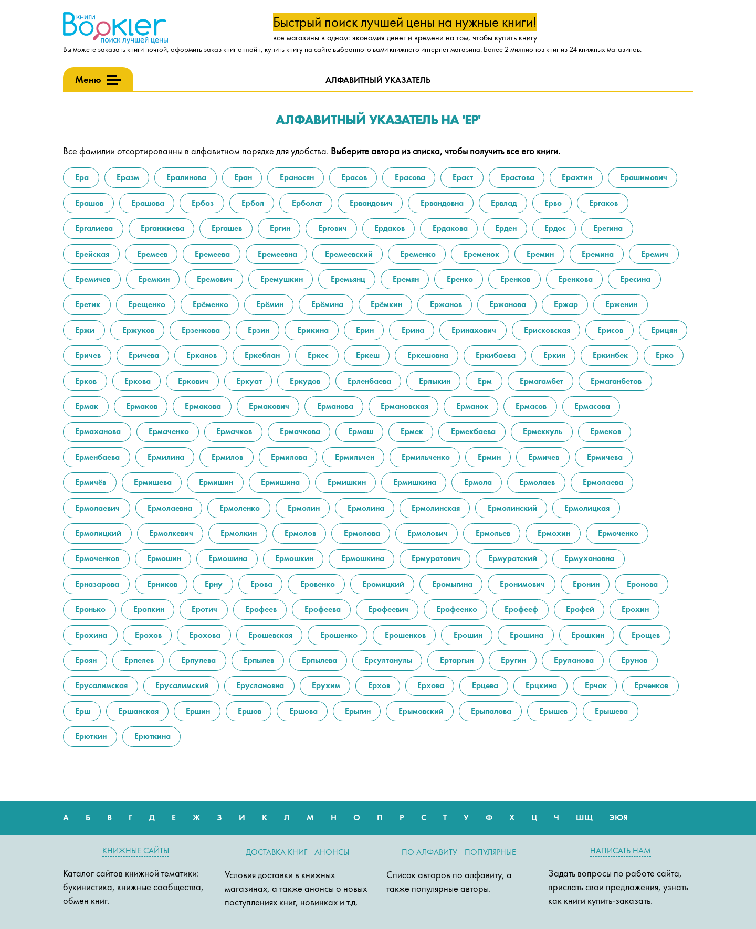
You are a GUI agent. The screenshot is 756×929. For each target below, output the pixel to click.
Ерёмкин (385, 304)
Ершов (248, 710)
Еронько (89, 609)
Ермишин (215, 482)
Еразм (126, 177)
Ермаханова (97, 431)
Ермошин (163, 558)
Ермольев (492, 533)
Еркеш (367, 355)
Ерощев (644, 634)
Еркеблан (261, 355)
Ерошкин (586, 634)
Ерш (81, 710)
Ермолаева (602, 482)
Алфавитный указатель (378, 80)
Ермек (410, 431)
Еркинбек (609, 355)
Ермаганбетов (615, 380)
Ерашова (146, 202)
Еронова (641, 583)
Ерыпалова (490, 710)
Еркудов (304, 380)
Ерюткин (90, 736)
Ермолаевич (96, 507)
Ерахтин (576, 177)
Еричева (143, 355)
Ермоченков (96, 558)
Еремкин (153, 278)
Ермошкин (293, 558)
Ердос (554, 228)
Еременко (417, 253)
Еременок (480, 253)
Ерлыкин (433, 380)
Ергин (279, 228)
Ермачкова (299, 431)
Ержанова (506, 304)
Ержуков (137, 329)
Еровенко (316, 583)
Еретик (86, 304)
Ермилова (288, 456)
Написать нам (620, 850)
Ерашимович (642, 177)
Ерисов (609, 329)
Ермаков (141, 405)
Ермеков (604, 431)
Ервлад (503, 202)
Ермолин (303, 507)
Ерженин (620, 304)
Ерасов (353, 177)
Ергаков (602, 202)
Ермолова (361, 533)
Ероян (85, 660)
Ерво (552, 202)
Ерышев (552, 710)
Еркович (192, 380)
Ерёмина (326, 304)
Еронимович (521, 583)
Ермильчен (353, 456)
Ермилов (226, 456)
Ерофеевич (387, 609)
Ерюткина (151, 736)
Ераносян (296, 177)
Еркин (553, 355)
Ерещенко (145, 304)
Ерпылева (318, 660)
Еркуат (248, 380)
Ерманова (334, 405)
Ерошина (525, 634)
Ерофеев (260, 609)
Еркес (317, 355)
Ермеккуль (541, 431)
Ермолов (299, 533)
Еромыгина (451, 583)
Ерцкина (540, 685)
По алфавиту (429, 852)
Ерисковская (546, 329)
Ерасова (409, 177)
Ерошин (467, 634)
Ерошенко (338, 634)
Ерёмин (269, 304)
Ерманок (471, 405)
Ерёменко (209, 304)
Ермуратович (435, 558)
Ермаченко (167, 431)
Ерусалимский (181, 685)
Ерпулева (197, 660)
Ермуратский (511, 558)
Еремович (214, 278)
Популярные (490, 852)
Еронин (585, 583)
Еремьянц (347, 278)
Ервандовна (441, 202)
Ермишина (279, 482)
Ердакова (449, 228)
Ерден (505, 228)
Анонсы (331, 852)
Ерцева (484, 685)
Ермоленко (238, 507)
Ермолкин (237, 533)
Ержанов (445, 304)
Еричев (87, 355)
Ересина (634, 278)
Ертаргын (456, 660)
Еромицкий (382, 583)
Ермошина (226, 558)
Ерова (260, 583)
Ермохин (553, 533)
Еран (242, 177)
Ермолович (426, 533)
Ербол (251, 202)
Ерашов (88, 202)
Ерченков (650, 685)
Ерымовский (420, 710)
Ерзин (257, 329)
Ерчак (595, 685)
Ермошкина (361, 558)
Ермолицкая (586, 507)
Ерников (161, 583)
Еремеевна (276, 253)
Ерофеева (321, 609)
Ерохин (634, 609)
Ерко (664, 355)
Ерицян (663, 329)
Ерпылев (258, 660)
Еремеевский (348, 253)
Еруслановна (259, 685)
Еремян (405, 278)
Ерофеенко (455, 609)
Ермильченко (425, 456)
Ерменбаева (96, 456)
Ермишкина (413, 482)
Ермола (477, 482)
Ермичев (542, 456)
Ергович (331, 228)
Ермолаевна (168, 507)
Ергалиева (93, 228)
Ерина (412, 329)
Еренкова (574, 278)
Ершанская (137, 710)
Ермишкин (346, 482)
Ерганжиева (161, 228)
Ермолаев (536, 482)
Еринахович (472, 329)
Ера (81, 177)
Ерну (213, 583)
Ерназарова (96, 583)
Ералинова (185, 177)
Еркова (136, 380)
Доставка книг (276, 852)
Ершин (197, 710)
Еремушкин (280, 278)
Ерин (364, 329)
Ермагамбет (540, 380)
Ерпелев (138, 660)
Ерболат (306, 202)
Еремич (653, 253)
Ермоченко (617, 533)
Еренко (459, 278)
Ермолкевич (170, 533)
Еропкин (147, 609)
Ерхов (378, 685)
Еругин (512, 660)
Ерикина (312, 329)
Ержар (565, 304)
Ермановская (403, 405)
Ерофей (579, 609)
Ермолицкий (97, 533)
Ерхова (429, 685)
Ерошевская (269, 634)
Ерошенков (404, 634)
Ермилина (164, 456)
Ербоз (202, 202)
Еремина (597, 253)
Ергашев (225, 228)
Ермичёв (89, 482)
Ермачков (233, 431)
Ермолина (364, 507)
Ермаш (359, 431)
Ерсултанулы (387, 660)
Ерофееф (520, 609)
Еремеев (151, 253)
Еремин (539, 253)
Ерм (484, 380)
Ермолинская (435, 507)
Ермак (85, 405)
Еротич (203, 609)
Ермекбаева (472, 431)
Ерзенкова (200, 329)
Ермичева (604, 456)
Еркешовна (426, 355)
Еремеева (211, 253)
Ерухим (325, 685)
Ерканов (200, 355)
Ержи (83, 329)
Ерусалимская (100, 685)
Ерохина (90, 634)
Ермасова (591, 405)
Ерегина (607, 228)
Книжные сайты (135, 850)
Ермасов (530, 405)
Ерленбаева (368, 380)
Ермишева (152, 482)
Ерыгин (357, 710)
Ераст (461, 177)
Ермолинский (511, 507)
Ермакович (268, 405)
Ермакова (202, 405)
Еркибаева (495, 355)
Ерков (85, 380)
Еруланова (573, 660)
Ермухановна (588, 558)
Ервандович (370, 202)
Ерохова (203, 634)
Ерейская (91, 253)
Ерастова (516, 177)
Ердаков (388, 228)
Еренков (514, 278)
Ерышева (610, 710)
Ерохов (147, 634)
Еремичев (91, 278)
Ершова (302, 710)
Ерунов (633, 660)
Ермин (488, 456)
